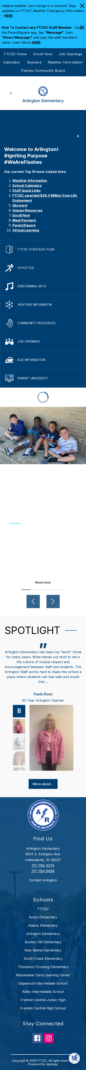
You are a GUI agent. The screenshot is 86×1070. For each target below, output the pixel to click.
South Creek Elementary (43, 958)
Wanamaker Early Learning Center (43, 975)
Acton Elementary (43, 917)
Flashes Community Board (43, 70)
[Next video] (53, 601)
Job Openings (70, 54)
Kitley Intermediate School (43, 992)
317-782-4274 (43, 865)
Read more (43, 582)
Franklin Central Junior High (43, 1000)
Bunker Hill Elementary (43, 942)
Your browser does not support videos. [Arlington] (43, 126)
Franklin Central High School (43, 1008)
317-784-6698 (43, 871)
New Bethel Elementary (43, 950)
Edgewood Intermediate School (43, 983)
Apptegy (52, 1064)
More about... (43, 784)
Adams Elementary (43, 925)
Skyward (34, 62)
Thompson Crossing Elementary (43, 967)
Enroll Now (42, 54)
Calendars (11, 62)
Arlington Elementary (43, 934)
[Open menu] (10, 93)
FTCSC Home (15, 54)
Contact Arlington (43, 880)
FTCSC (43, 909)
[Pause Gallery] (78, 136)
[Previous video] (33, 601)
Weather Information (65, 62)
